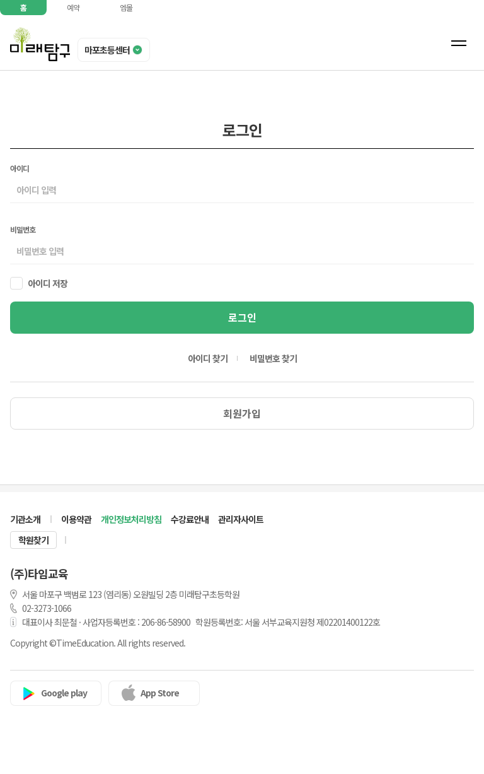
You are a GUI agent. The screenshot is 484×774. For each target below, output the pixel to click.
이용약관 (76, 519)
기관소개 (25, 519)
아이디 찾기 (208, 358)
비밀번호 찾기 (273, 358)
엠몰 (126, 7)
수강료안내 (190, 519)
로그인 (242, 317)
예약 (73, 7)
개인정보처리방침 (131, 519)
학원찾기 (33, 540)
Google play (64, 692)
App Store (160, 692)
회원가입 (242, 413)
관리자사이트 (240, 519)
